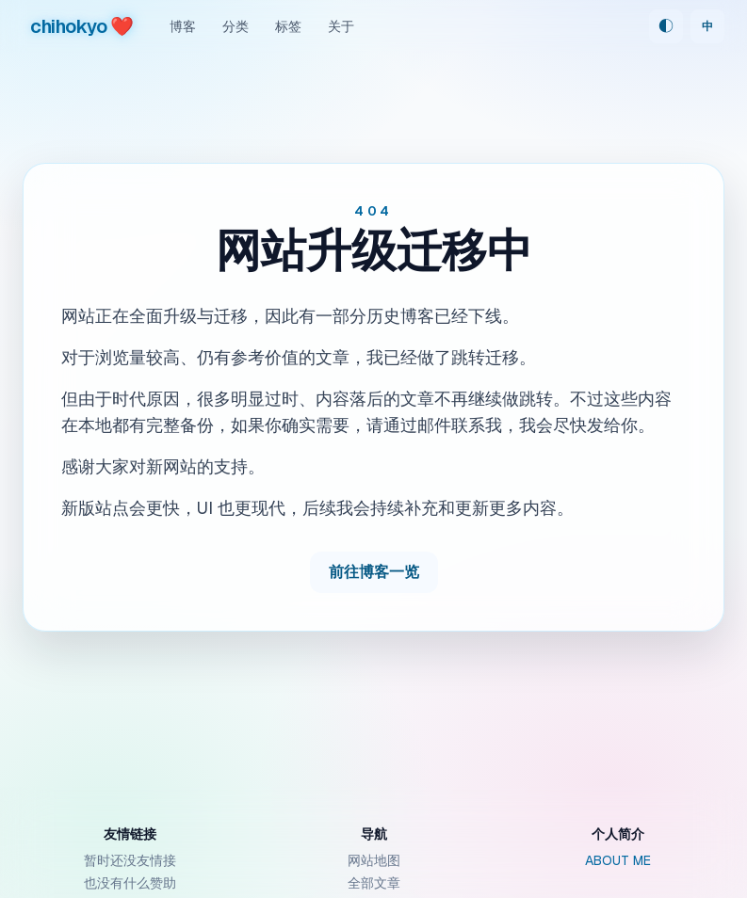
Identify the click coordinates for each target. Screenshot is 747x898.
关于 (341, 26)
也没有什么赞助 (130, 882)
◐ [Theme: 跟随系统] (666, 26)
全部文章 (374, 882)
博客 (183, 26)
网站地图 (374, 860)
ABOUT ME (618, 860)
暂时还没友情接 (130, 860)
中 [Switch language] (707, 26)
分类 (235, 26)
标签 (288, 26)
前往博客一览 (374, 572)
